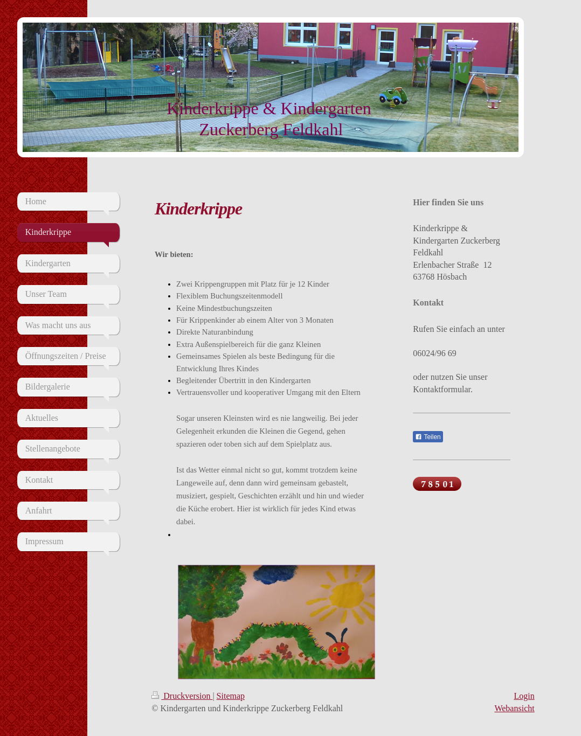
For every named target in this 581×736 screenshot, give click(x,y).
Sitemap (231, 695)
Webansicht (514, 708)
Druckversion (181, 695)
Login (524, 695)
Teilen (427, 437)
